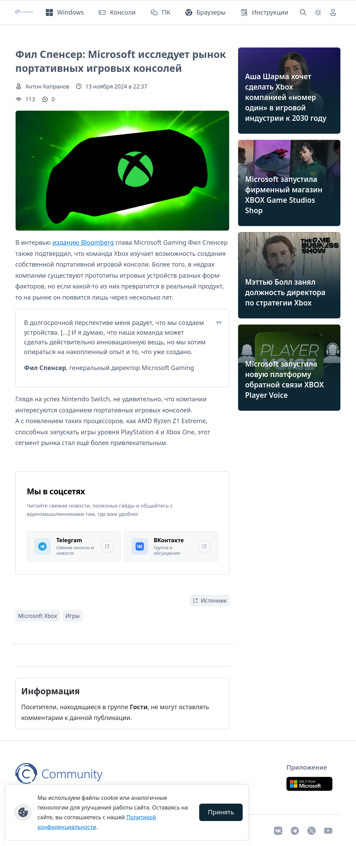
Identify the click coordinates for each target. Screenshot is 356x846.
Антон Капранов (47, 86)
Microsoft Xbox (37, 616)
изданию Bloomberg (83, 242)
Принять (221, 812)
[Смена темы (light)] (318, 12)
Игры (72, 616)
